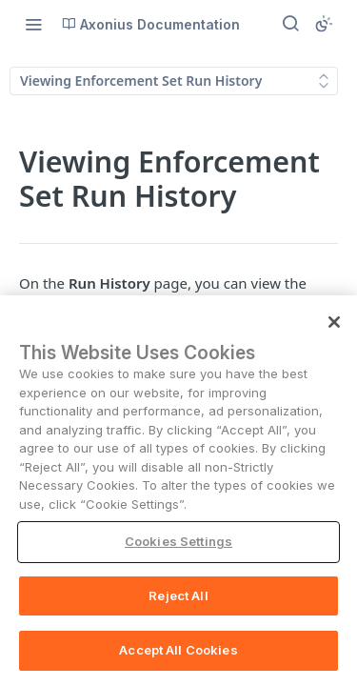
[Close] (334, 332)
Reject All (178, 605)
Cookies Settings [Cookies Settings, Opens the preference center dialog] (178, 551)
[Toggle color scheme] (323, 24)
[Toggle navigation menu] (33, 24)
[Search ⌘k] (290, 24)
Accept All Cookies (178, 660)
